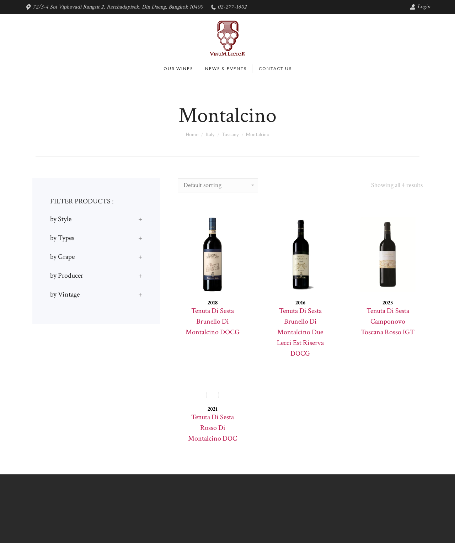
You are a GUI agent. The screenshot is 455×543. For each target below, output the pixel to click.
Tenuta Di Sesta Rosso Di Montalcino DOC (212, 427)
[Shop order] (218, 185)
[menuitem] (178, 68)
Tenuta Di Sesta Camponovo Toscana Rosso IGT (387, 321)
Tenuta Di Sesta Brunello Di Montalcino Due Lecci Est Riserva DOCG (300, 332)
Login (420, 6)
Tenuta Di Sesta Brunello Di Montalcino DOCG (213, 321)
